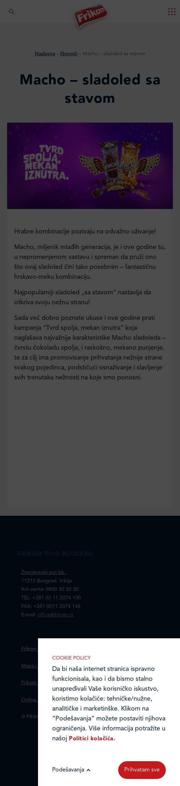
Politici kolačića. (92, 739)
